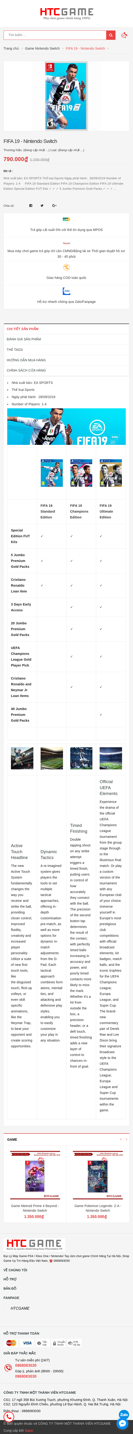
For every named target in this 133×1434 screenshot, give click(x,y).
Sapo (29, 1430)
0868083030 (25, 1365)
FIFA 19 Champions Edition (79, 511)
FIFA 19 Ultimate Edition (106, 511)
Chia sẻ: (9, 205)
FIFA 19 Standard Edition (48, 511)
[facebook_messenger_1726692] (122, 1423)
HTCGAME (20, 1308)
